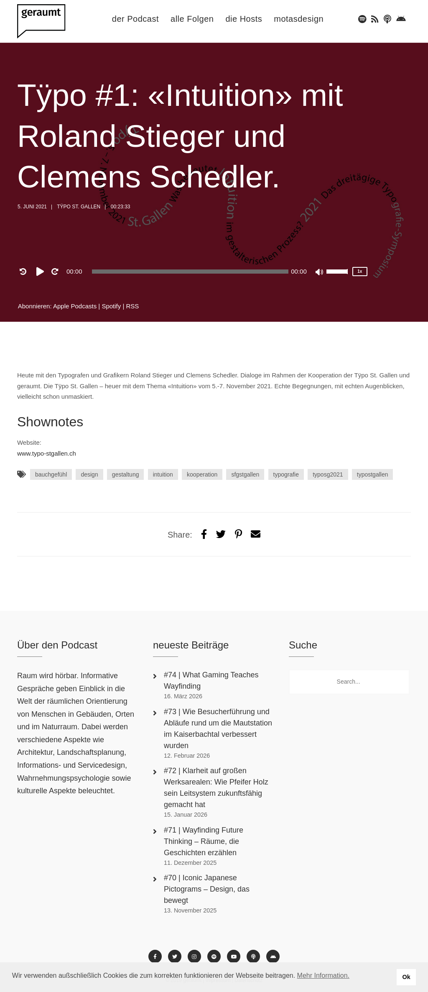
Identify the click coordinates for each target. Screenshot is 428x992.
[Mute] (320, 273)
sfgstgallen (245, 474)
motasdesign (299, 18)
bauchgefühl (51, 474)
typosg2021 (328, 474)
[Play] (41, 271)
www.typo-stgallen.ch (46, 453)
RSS (132, 306)
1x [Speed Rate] (359, 271)
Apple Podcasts (75, 306)
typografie (286, 474)
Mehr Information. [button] (323, 975)
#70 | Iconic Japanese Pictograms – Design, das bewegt (207, 889)
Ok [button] (406, 977)
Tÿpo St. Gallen (78, 207)
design (89, 474)
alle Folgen (192, 18)
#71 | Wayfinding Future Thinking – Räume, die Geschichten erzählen (203, 841)
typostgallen (372, 474)
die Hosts (243, 18)
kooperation (202, 474)
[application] (190, 271)
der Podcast (135, 18)
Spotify (111, 306)
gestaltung (125, 474)
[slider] (190, 271)
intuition (163, 474)
